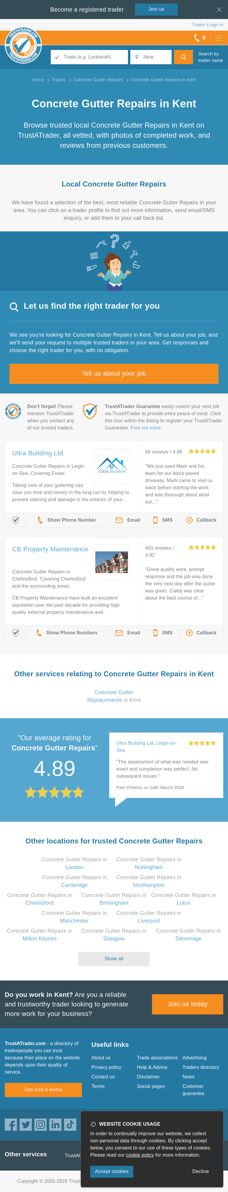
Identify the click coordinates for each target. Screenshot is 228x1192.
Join (156, 9)
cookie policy (140, 1155)
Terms (98, 1086)
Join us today (188, 1004)
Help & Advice (152, 1067)
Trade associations (157, 1057)
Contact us (103, 1076)
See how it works (43, 1089)
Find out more (146, 427)
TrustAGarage (80, 1155)
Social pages (151, 1086)
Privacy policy (106, 1067)
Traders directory (201, 1067)
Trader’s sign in (207, 24)
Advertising (195, 1057)
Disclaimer (148, 1076)
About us (101, 1057)
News (189, 1076)
